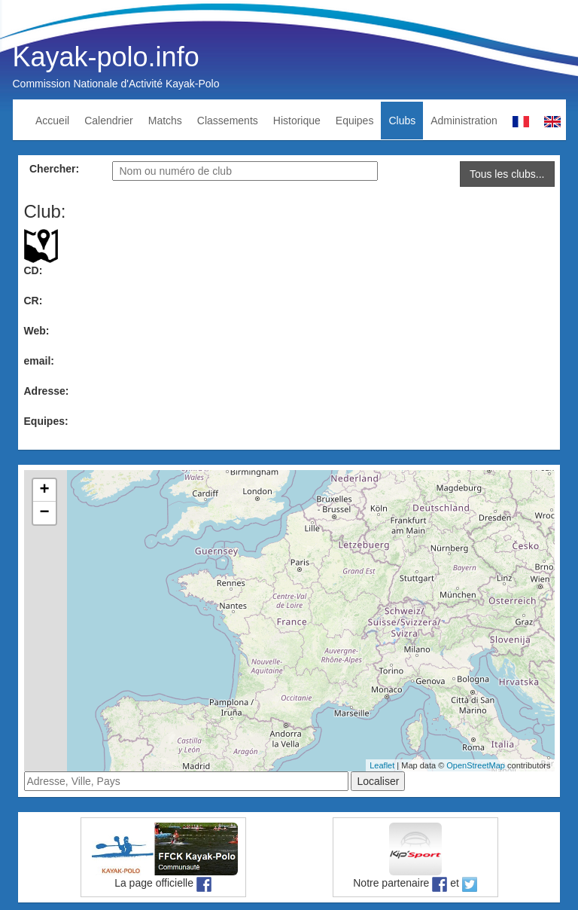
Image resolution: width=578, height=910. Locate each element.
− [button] (44, 513)
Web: (37, 331)
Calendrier (108, 121)
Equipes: (46, 421)
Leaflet (382, 765)
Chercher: (54, 169)
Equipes (355, 121)
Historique (297, 121)
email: (39, 361)
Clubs (401, 121)
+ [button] (44, 490)
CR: (33, 301)
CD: (33, 270)
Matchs (165, 121)
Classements (227, 121)
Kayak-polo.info (106, 56)
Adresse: (46, 391)
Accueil (52, 121)
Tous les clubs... (507, 174)
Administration (463, 121)
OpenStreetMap (475, 765)
